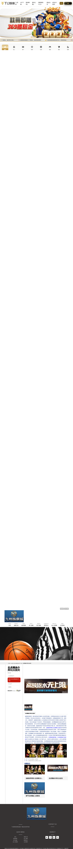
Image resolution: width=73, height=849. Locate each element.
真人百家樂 (54, 624)
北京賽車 (62, 624)
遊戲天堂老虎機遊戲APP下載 (16, 662)
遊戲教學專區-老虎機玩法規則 (53, 727)
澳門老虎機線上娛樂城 (33, 758)
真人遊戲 (31, 624)
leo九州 (10, 683)
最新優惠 (23, 624)
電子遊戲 (38, 624)
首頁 (9, 624)
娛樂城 (9, 686)
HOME (62, 608)
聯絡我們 (66, 608)
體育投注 (46, 624)
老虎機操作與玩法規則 (30, 712)
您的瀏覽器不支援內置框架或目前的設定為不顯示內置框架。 (36, 25)
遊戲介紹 (16, 624)
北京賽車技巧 (11, 675)
